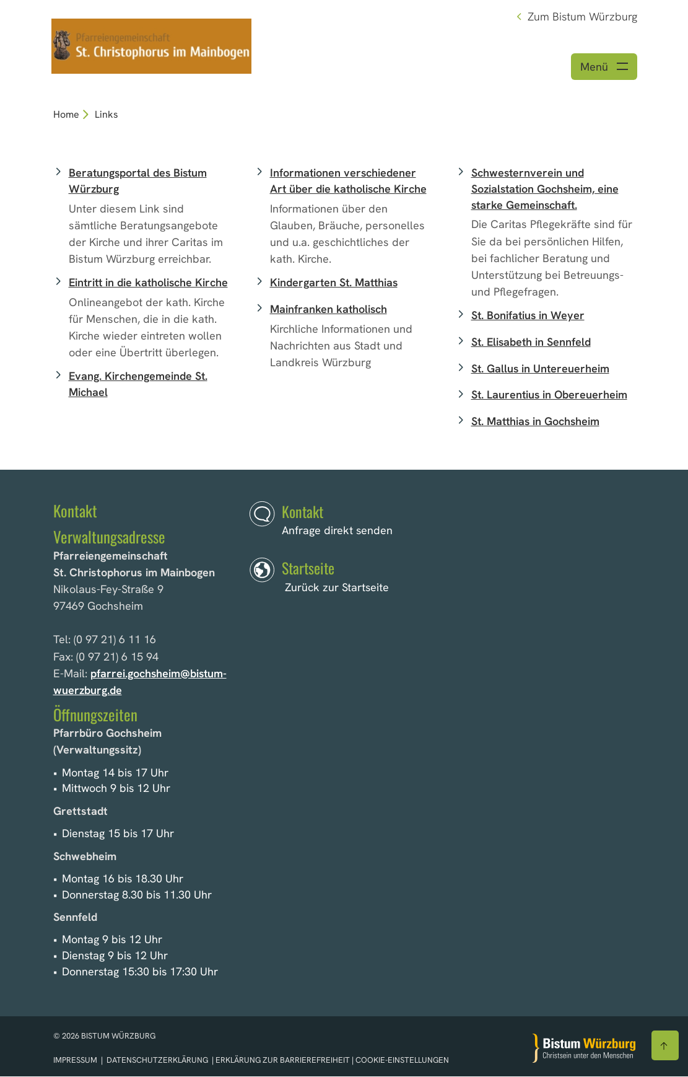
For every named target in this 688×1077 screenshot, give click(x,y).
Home (66, 114)
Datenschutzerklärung (157, 1060)
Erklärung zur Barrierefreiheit (283, 1060)
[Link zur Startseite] (152, 45)
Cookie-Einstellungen (402, 1060)
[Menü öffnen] (604, 67)
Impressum (76, 1060)
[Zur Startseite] (584, 1048)
